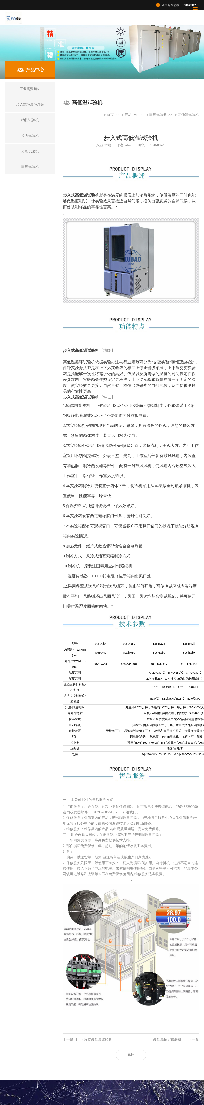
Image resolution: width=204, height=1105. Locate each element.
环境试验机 (158, 115)
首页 (110, 115)
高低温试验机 (188, 115)
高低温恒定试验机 (176, 1039)
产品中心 (132, 115)
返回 (131, 1055)
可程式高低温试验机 (87, 1039)
